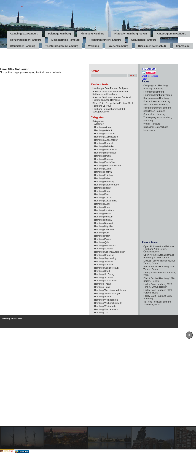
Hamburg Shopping (104, 255)
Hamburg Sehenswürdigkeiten (109, 251)
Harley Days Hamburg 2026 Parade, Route (157, 291)
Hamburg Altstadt (103, 130)
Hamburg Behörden (104, 146)
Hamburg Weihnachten (106, 299)
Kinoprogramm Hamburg (171, 33)
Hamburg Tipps (102, 287)
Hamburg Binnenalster (105, 149)
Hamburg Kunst (102, 207)
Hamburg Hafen (102, 178)
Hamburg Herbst (102, 188)
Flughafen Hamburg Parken (130, 33)
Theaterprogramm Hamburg (61, 46)
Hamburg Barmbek (104, 143)
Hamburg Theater (103, 283)
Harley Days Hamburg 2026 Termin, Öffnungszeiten (157, 285)
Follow (144, 79)
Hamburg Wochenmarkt (106, 309)
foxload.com (23, 451)
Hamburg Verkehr (103, 296)
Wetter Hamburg (118, 46)
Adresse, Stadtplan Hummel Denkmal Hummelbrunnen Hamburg (111, 98)
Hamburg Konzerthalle (105, 200)
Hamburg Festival (103, 172)
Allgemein (99, 124)
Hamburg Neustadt (104, 223)
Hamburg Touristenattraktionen (110, 290)
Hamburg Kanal (102, 191)
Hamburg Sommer (103, 264)
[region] (98, 388)
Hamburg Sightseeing (105, 258)
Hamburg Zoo (101, 312)
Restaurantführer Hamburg (105, 39)
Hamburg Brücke (103, 156)
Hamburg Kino (101, 194)
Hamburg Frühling (103, 175)
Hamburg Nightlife (103, 226)
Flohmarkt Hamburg (92, 33)
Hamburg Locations (104, 210)
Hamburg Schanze (103, 248)
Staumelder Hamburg (23, 46)
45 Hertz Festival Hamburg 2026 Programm (157, 303)
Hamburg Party (102, 235)
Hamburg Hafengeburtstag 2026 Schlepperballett (108, 110)
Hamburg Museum (103, 216)
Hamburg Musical (103, 220)
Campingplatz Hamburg (24, 33)
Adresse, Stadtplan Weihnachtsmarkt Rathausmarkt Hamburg (111, 92)
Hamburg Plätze (102, 239)
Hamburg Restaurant (105, 245)
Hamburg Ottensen (104, 229)
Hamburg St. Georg (104, 274)
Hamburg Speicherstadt (106, 267)
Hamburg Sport (102, 271)
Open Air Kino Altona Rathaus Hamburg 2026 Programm (158, 256)
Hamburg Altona (102, 127)
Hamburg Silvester (103, 261)
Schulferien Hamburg (144, 39)
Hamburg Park (101, 232)
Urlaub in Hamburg (150, 76)
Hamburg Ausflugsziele (106, 136)
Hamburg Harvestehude (106, 184)
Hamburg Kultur (102, 204)
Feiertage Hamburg (59, 33)
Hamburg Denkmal (103, 159)
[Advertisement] (64, 56)
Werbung (93, 46)
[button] (189, 335)
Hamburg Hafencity (104, 181)
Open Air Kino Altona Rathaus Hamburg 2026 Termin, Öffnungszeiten (158, 249)
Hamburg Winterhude (105, 306)
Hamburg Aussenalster (106, 140)
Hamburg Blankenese (105, 152)
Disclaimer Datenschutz (152, 46)
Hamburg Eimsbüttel (104, 162)
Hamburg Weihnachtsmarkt (108, 303)
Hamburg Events (102, 168)
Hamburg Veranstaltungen (107, 293)
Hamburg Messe (102, 213)
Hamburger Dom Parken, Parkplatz (110, 88)
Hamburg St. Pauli (103, 277)
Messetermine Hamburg (65, 39)
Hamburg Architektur (104, 133)
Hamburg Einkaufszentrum (108, 165)
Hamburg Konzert (103, 197)
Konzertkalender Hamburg (25, 39)
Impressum (183, 46)
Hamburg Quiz (101, 242)
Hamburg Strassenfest (105, 280)
